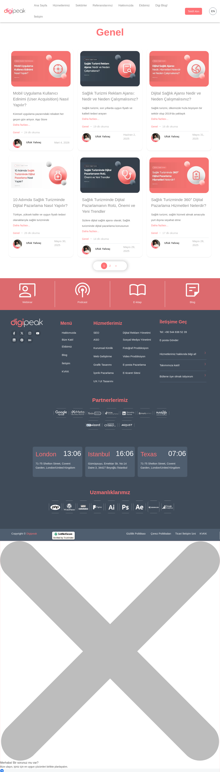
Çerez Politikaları (161, 533)
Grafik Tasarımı (103, 364)
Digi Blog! (161, 5)
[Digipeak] (14, 11)
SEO (96, 332)
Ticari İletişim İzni (185, 533)
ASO (96, 339)
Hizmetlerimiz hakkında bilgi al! (178, 354)
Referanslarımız (103, 5)
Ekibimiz (144, 5)
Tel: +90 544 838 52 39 (173, 331)
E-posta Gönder (169, 340)
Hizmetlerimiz (61, 5)
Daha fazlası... (21, 124)
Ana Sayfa (40, 5)
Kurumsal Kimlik (103, 347)
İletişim (38, 16)
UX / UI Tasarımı (103, 381)
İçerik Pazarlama (104, 372)
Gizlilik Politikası (136, 533)
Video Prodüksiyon (134, 356)
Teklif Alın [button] (193, 11)
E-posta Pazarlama (134, 364)
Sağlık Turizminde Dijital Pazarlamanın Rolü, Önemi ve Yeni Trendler (108, 205)
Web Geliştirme (103, 356)
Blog (64, 354)
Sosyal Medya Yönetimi (137, 339)
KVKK (65, 371)
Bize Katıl (67, 339)
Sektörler (81, 5)
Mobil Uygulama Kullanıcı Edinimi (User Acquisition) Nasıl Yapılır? (40, 99)
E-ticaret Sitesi (131, 372)
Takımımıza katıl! (170, 365)
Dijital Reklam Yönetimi (137, 332)
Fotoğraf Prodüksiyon (136, 347)
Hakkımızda (125, 5)
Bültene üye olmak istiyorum (176, 376)
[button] (213, 11)
